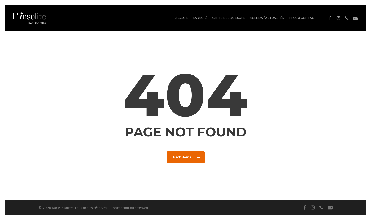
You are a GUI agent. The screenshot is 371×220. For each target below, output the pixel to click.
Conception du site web (129, 208)
